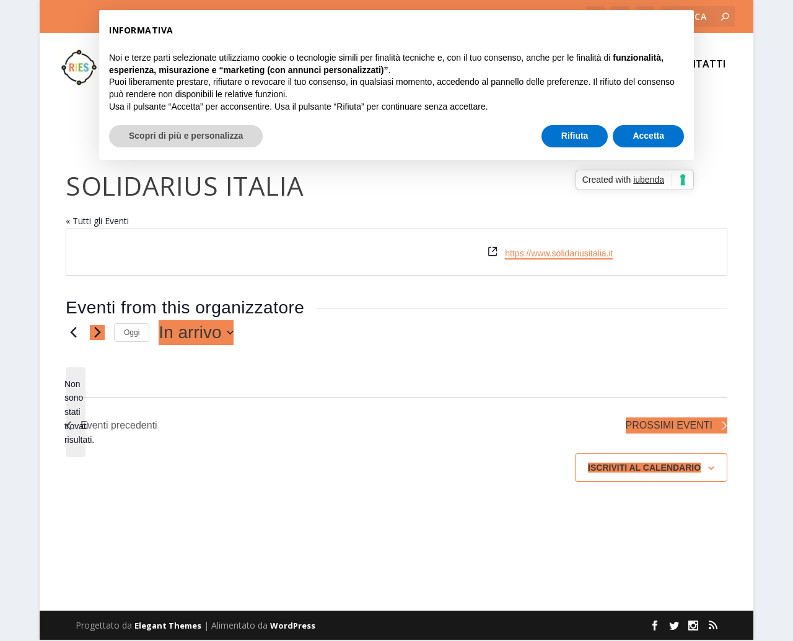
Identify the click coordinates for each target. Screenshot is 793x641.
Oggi (131, 333)
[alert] (75, 413)
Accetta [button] (648, 136)
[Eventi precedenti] (73, 333)
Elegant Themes (167, 626)
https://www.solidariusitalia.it (559, 254)
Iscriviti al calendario (644, 469)
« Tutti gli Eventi (97, 222)
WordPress (292, 626)
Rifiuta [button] (575, 136)
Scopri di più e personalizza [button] (186, 136)
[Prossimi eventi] (97, 333)
